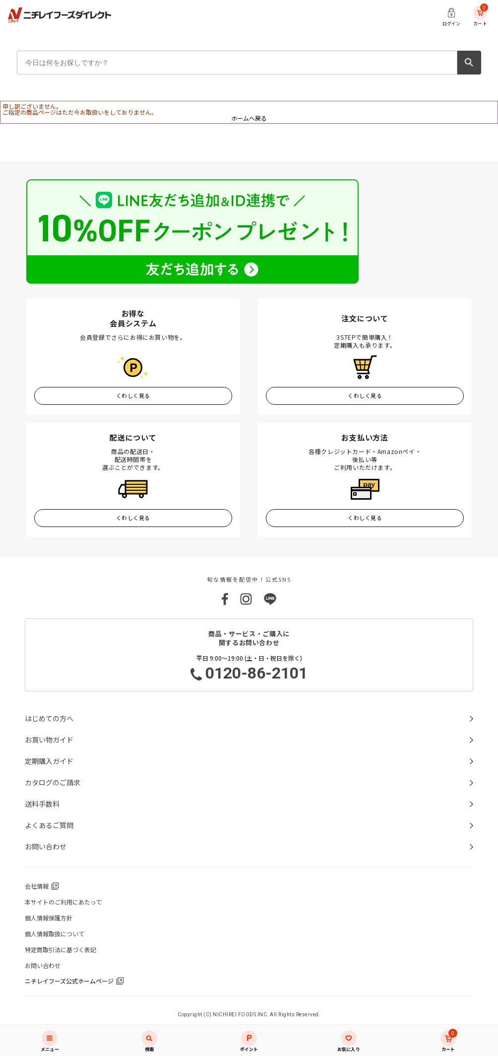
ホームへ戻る (249, 118)
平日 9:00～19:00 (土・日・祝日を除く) (249, 668)
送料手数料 (42, 804)
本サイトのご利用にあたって (63, 902)
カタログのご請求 (52, 782)
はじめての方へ (49, 718)
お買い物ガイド (49, 740)
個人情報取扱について (54, 933)
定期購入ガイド (49, 761)
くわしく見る (133, 395)
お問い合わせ (45, 846)
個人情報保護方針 (48, 917)
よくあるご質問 (49, 825)
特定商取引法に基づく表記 (60, 949)
